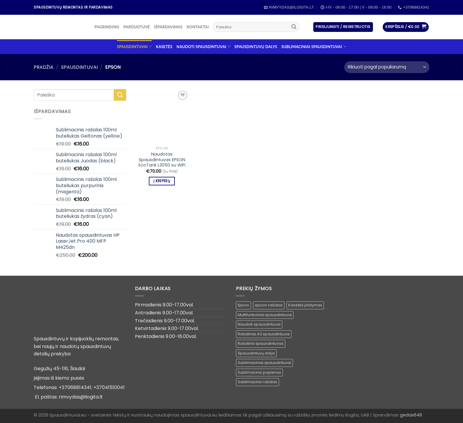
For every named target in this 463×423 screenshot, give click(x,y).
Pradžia (43, 67)
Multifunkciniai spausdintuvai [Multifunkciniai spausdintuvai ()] (265, 314)
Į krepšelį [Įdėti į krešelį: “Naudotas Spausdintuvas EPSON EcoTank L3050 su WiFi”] (162, 181)
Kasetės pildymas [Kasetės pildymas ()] (305, 305)
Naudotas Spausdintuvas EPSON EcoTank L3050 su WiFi (161, 159)
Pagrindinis (106, 27)
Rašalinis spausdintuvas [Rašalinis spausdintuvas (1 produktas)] (260, 343)
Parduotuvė (136, 27)
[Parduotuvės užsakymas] (386, 67)
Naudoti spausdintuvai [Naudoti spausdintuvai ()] (259, 324)
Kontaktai (198, 27)
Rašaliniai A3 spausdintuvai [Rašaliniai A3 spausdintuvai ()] (264, 334)
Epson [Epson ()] (243, 305)
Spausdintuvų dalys (255, 46)
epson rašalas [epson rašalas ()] (269, 305)
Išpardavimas (168, 27)
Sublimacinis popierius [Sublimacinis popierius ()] (259, 372)
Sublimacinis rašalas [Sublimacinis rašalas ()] (257, 381)
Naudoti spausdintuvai (203, 46)
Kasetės (164, 46)
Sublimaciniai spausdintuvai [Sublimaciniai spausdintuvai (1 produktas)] (264, 362)
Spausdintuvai (134, 46)
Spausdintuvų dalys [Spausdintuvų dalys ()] (256, 353)
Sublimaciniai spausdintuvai (313, 46)
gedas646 (411, 415)
